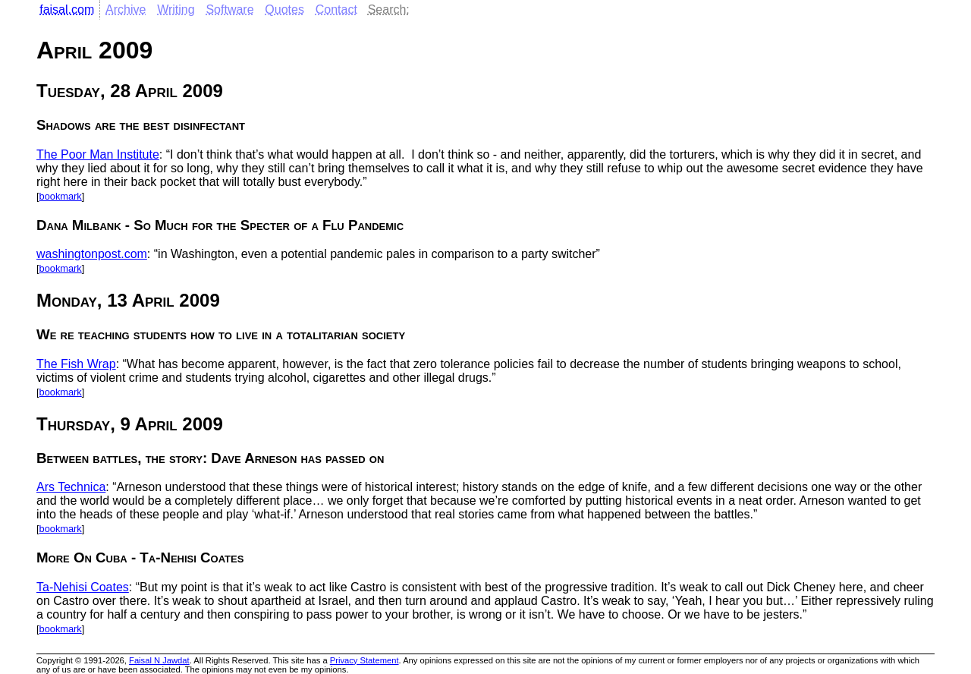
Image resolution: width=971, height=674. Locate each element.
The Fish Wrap (76, 363)
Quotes (284, 9)
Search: (389, 9)
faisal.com (66, 9)
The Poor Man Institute (97, 154)
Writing (176, 9)
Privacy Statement (364, 660)
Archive (125, 9)
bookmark (60, 196)
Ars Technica (70, 486)
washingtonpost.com (91, 253)
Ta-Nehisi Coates (82, 587)
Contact (336, 9)
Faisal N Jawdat (159, 660)
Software (229, 9)
